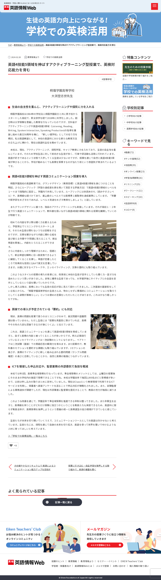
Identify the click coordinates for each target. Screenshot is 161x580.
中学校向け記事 (134, 122)
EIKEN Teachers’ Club (132, 561)
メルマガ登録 (102, 566)
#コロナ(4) (129, 209)
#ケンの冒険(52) (132, 158)
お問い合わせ (119, 566)
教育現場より (20, 45)
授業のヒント (58, 561)
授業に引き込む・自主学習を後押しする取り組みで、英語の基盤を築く (88, 467)
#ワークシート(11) (133, 190)
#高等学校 (107, 79)
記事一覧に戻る (63, 502)
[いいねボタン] (11, 445)
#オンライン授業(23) (134, 171)
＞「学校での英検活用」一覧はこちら (27, 435)
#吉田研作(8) (130, 203)
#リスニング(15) (132, 184)
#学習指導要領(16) (133, 177)
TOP (10, 45)
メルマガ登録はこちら (101, 545)
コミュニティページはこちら (23, 545)
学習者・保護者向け (61, 566)
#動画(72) (129, 152)
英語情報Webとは (83, 566)
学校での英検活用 (36, 45)
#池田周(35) (130, 165)
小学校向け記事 (134, 115)
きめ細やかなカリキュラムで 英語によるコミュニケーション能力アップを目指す (35, 467)
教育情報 (72, 561)
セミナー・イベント (107, 561)
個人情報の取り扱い (139, 566)
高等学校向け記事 (135, 128)
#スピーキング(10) (133, 196)
